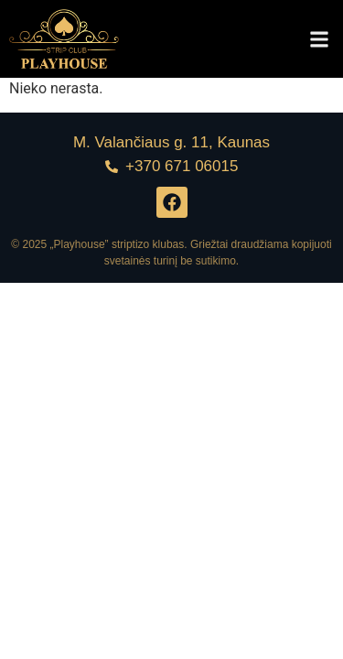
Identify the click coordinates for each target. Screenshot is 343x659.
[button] (319, 39)
